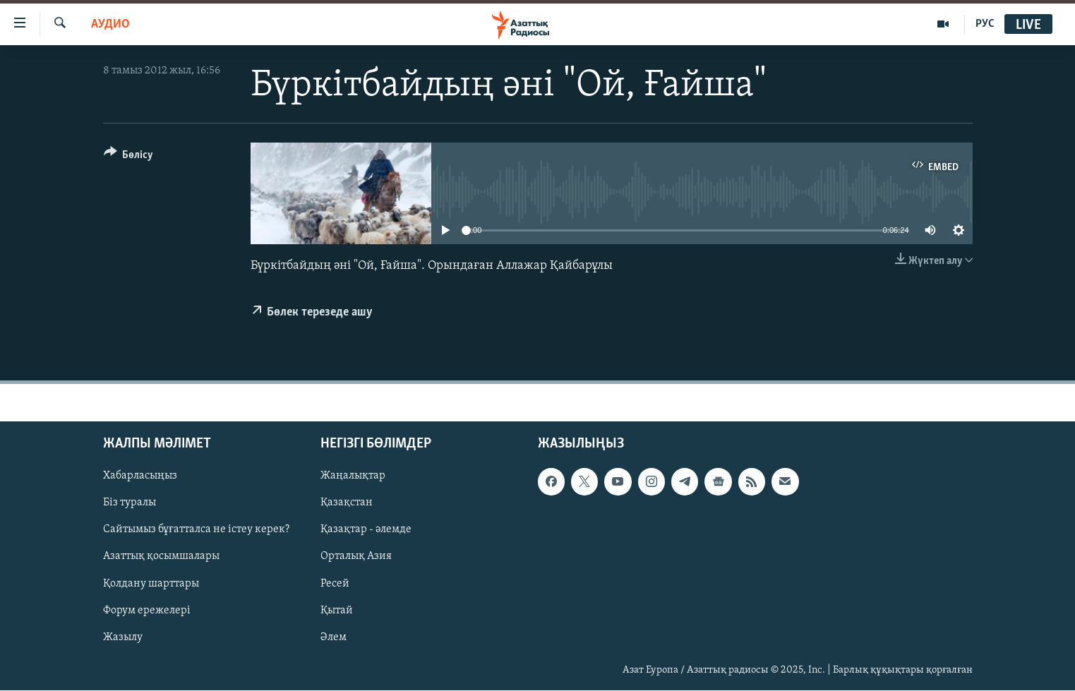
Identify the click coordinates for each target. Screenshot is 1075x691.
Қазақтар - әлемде (366, 530)
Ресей (334, 583)
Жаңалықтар (352, 476)
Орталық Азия (356, 557)
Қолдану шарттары (151, 583)
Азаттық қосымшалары (161, 557)
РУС (985, 24)
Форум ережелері (147, 610)
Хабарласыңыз (140, 476)
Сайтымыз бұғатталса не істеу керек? (196, 530)
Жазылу (123, 637)
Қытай (336, 610)
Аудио (110, 24)
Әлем (333, 637)
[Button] (129, 157)
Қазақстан (346, 503)
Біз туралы (129, 503)
